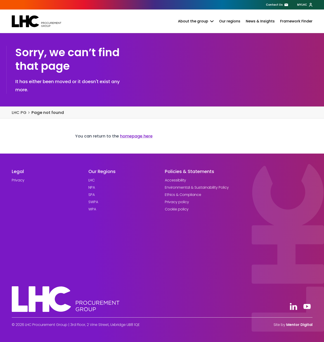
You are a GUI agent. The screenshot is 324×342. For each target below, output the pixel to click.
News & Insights (260, 21)
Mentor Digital (299, 324)
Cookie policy (177, 209)
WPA (92, 209)
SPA (91, 194)
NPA (91, 187)
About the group (196, 21)
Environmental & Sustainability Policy (197, 187)
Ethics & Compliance (183, 194)
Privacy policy (177, 202)
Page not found (47, 112)
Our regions (229, 21)
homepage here (136, 136)
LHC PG (19, 112)
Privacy (18, 180)
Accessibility (175, 180)
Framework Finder (296, 21)
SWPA (93, 202)
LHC (91, 180)
